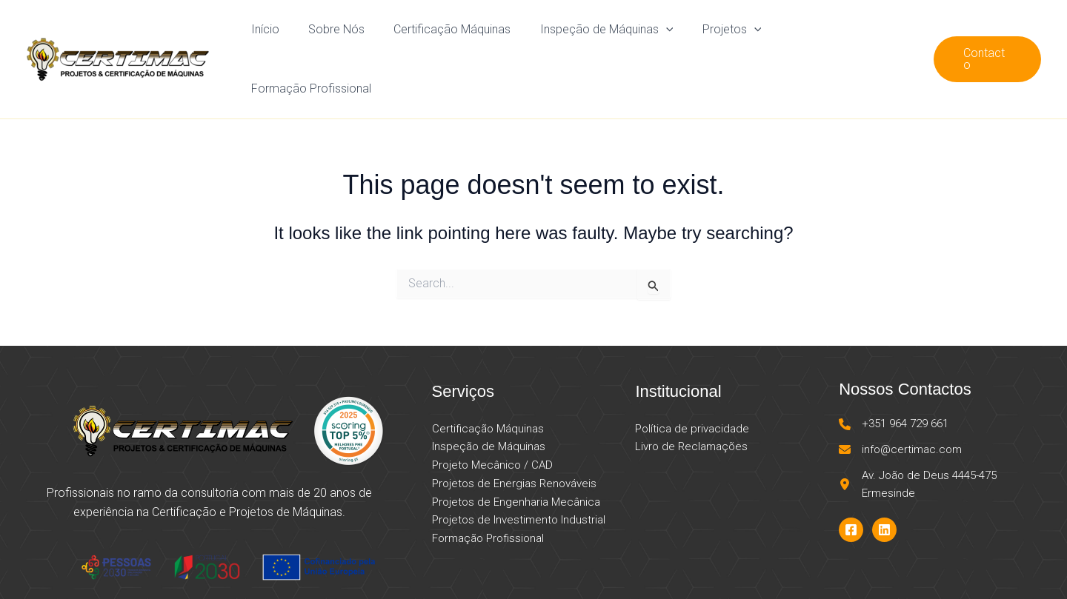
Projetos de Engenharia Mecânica (516, 454)
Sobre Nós (354, 35)
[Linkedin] (884, 481)
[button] (987, 36)
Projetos (732, 35)
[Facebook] (851, 481)
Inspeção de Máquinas (613, 35)
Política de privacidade (692, 380)
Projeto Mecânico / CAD (492, 417)
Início (288, 35)
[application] (672, 35)
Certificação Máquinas (464, 35)
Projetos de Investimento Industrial (518, 471)
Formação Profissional (846, 35)
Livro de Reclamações (691, 398)
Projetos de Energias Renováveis (514, 435)
